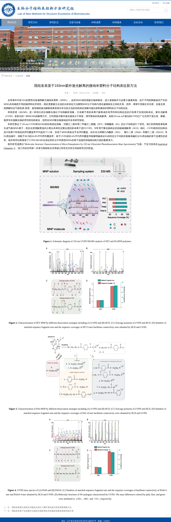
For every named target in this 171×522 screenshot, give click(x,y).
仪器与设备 (75, 22)
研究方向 (32, 22)
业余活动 (138, 22)
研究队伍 (54, 22)
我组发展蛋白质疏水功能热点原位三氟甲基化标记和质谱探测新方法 (42, 507)
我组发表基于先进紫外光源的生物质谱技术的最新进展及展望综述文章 (43, 511)
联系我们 (159, 22)
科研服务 (117, 22)
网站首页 (12, 22)
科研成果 (96, 22)
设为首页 (155, 3)
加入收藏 (166, 3)
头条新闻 (19, 76)
